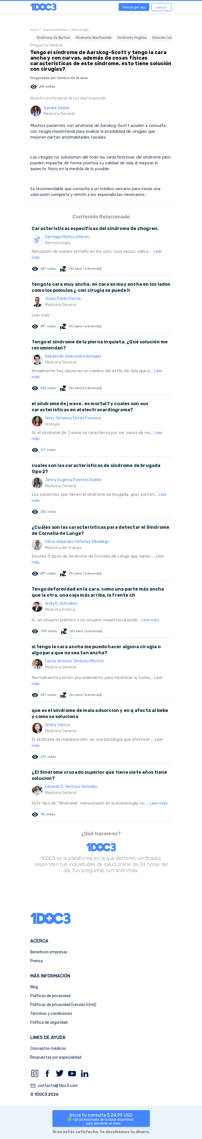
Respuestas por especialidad (55, 1057)
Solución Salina (164, 37)
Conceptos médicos (48, 1048)
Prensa (36, 961)
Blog (34, 987)
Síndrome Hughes (132, 37)
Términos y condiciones (51, 1013)
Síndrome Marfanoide (94, 37)
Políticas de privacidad (50, 996)
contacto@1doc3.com (54, 1086)
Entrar (162, 7)
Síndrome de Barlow (53, 37)
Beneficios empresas (48, 952)
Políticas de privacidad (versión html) (63, 1004)
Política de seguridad (48, 1022)
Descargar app (134, 7)
